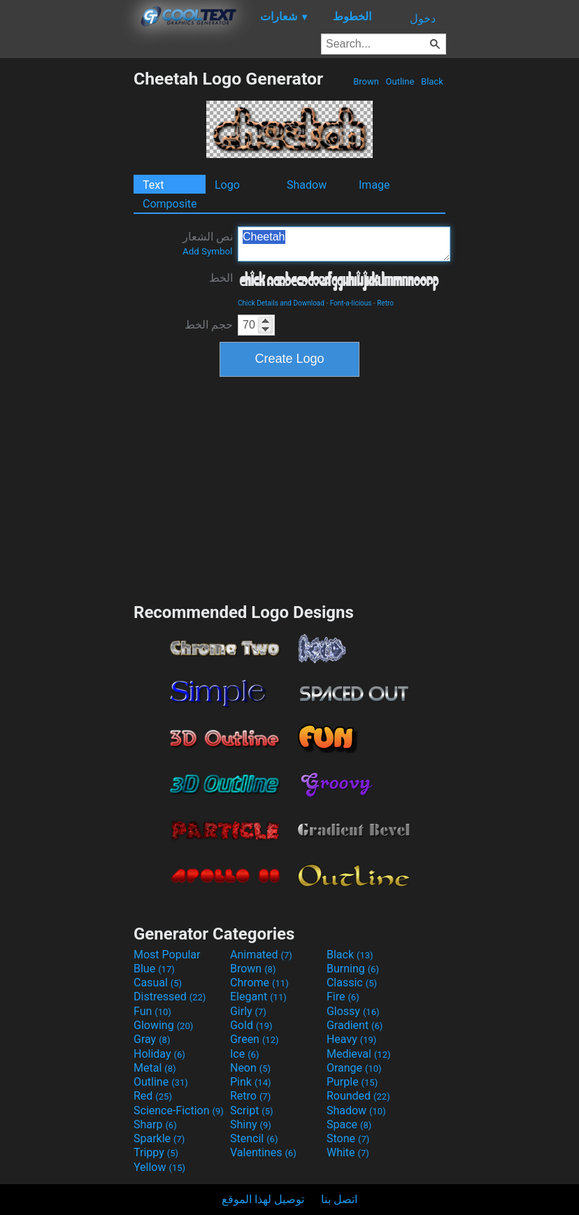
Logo (227, 185)
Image (374, 185)
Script (251, 1110)
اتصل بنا (339, 1199)
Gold (251, 1025)
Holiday (159, 1054)
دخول (423, 18)
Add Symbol (207, 251)
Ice (244, 1054)
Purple (352, 1081)
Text (153, 185)
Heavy (351, 1039)
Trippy (156, 1152)
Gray (152, 1039)
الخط (221, 278)
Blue (154, 968)
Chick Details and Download (281, 303)
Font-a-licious (351, 303)
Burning (353, 968)
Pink (250, 1081)
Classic (352, 982)
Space (349, 1124)
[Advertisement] (66, 278)
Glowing (163, 1025)
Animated (261, 954)
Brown (366, 81)
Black (432, 81)
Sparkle (159, 1138)
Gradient (355, 1025)
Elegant (258, 996)
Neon (250, 1067)
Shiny (250, 1124)
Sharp (155, 1124)
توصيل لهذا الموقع (263, 1199)
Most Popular (167, 954)
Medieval (359, 1054)
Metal (155, 1067)
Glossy (353, 1011)
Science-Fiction (179, 1110)
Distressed (170, 996)
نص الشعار (208, 243)
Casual (158, 982)
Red (153, 1095)
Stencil (254, 1138)
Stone (348, 1138)
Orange (354, 1067)
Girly (248, 1011)
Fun (152, 1011)
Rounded (358, 1095)
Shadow (307, 185)
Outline (399, 81)
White (348, 1152)
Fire (343, 996)
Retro (385, 303)
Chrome (259, 982)
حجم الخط (209, 324)
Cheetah (344, 244)
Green (254, 1039)
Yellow (159, 1167)
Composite (170, 203)
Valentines (263, 1152)
